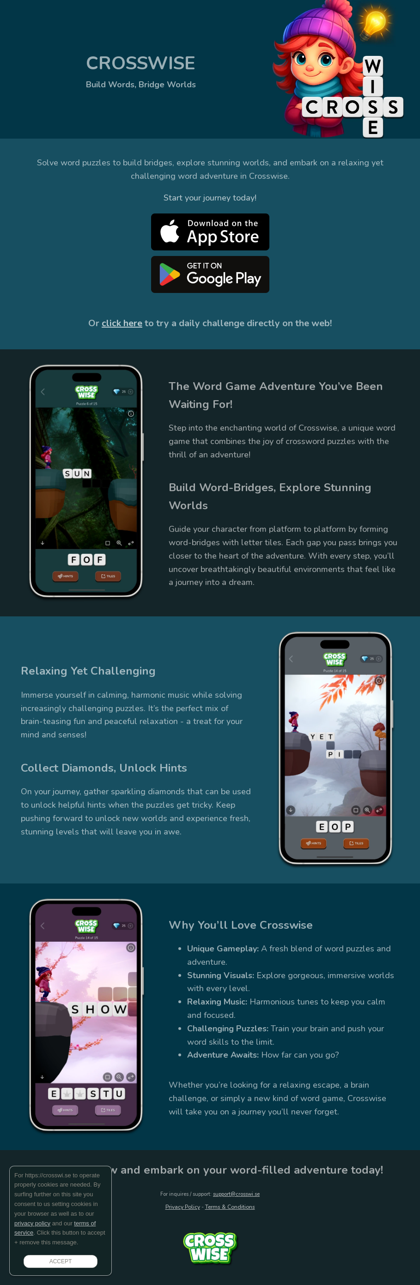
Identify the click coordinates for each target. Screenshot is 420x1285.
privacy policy (32, 1223)
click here (122, 323)
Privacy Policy (182, 1207)
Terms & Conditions (230, 1207)
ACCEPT (60, 1261)
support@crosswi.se (236, 1194)
